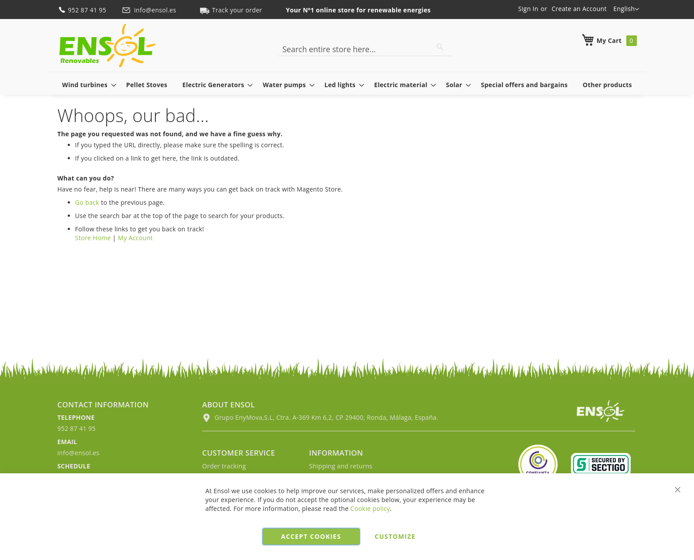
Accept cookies (311, 536)
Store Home (93, 238)
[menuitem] (86, 84)
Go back (87, 202)
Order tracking (224, 466)
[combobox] (364, 49)
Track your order (231, 10)
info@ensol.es (149, 10)
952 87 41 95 (83, 10)
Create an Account (579, 8)
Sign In (528, 8)
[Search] (440, 47)
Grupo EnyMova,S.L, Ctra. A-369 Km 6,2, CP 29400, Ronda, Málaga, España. (320, 417)
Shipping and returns (340, 466)
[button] (626, 9)
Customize (395, 536)
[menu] (347, 84)
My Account (135, 238)
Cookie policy (370, 508)
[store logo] (107, 45)
